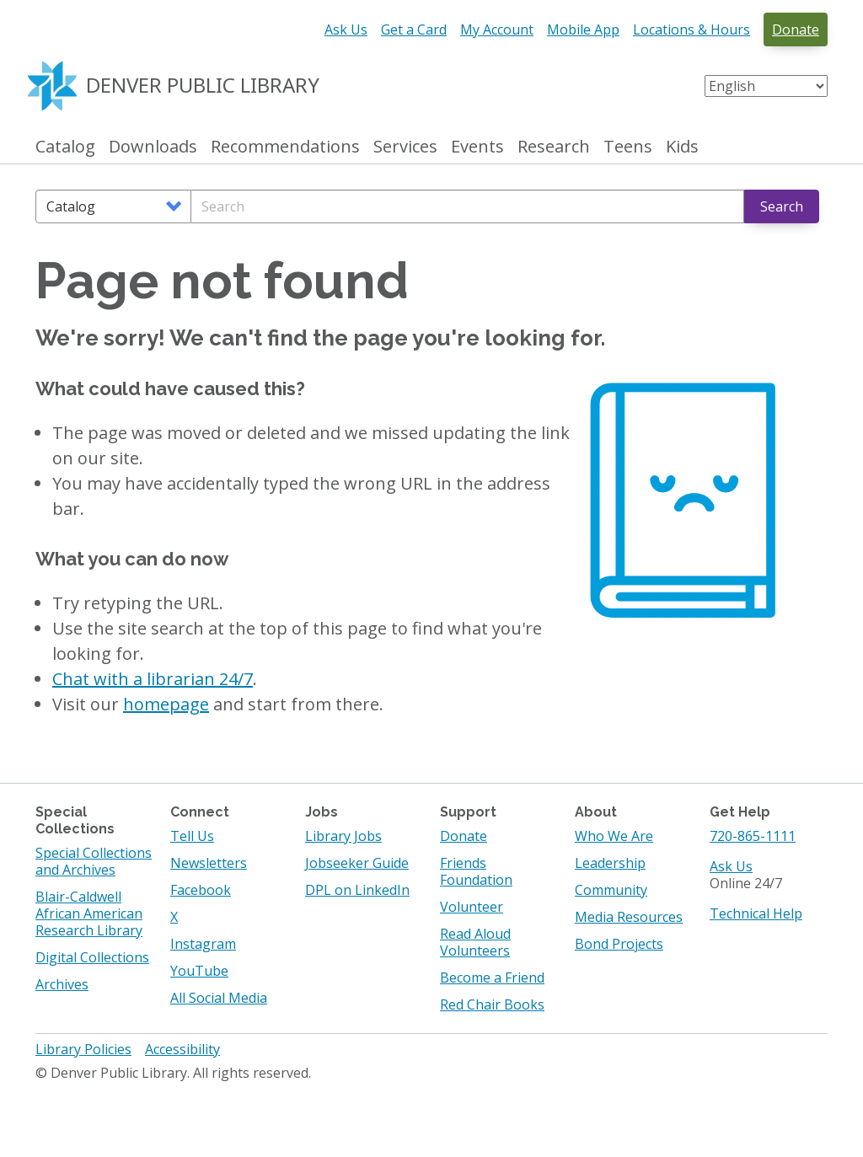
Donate (795, 29)
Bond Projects (619, 944)
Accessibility (182, 1049)
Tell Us (192, 836)
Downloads (153, 147)
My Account (496, 29)
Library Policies (83, 1049)
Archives (61, 984)
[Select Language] (766, 86)
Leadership (610, 863)
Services (405, 147)
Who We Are (614, 836)
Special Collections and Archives (93, 861)
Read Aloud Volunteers (475, 942)
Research (553, 147)
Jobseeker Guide (357, 863)
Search (781, 206)
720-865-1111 (753, 836)
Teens (627, 147)
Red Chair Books (492, 1004)
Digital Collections (92, 957)
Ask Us (345, 29)
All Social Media (218, 997)
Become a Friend (492, 977)
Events (477, 147)
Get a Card (414, 29)
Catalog (65, 147)
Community (611, 890)
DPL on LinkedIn (357, 890)
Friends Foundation (476, 871)
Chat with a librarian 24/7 (152, 678)
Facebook (200, 890)
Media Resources (629, 917)
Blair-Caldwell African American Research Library (88, 913)
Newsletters (208, 863)
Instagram (203, 944)
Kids (682, 147)
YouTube (199, 970)
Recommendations (285, 147)
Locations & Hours (691, 29)
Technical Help (756, 913)
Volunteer (471, 906)
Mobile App (583, 29)
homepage (166, 704)
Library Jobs (343, 836)
